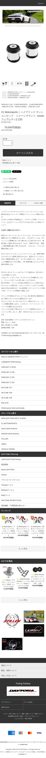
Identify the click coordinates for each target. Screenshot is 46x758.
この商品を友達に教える (9, 187)
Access (4, 475)
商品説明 (7, 203)
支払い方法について (14, 713)
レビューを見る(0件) (8, 179)
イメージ (23, 203)
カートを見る (28, 702)
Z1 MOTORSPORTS (13, 94)
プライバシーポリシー (31, 716)
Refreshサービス (7, 490)
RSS (26, 718)
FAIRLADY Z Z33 (12, 92)
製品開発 (4, 464)
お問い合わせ (5, 707)
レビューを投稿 (6, 182)
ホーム (4, 92)
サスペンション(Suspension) (27, 92)
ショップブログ (18, 718)
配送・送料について (27, 713)
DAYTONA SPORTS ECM (11, 500)
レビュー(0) (38, 203)
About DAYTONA (7, 470)
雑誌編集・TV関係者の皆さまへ (13, 505)
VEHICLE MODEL (13, 97)
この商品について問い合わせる (12, 191)
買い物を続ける (6, 194)
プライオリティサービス (10, 480)
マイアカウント (6, 702)
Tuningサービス (8, 485)
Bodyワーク (5, 495)
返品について (6, 160)
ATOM (30, 718)
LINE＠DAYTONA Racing (11, 459)
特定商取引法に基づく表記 (11, 163)
